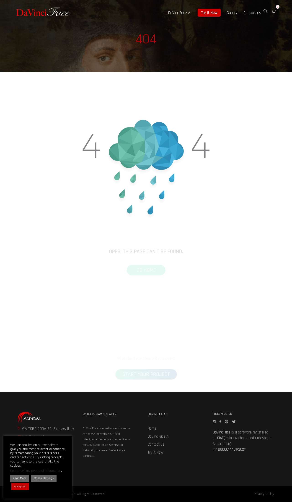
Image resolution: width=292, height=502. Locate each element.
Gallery (232, 12)
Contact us (252, 12)
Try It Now (209, 12)
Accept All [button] (20, 486)
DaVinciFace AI (179, 12)
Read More (19, 478)
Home (152, 428)
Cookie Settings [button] (44, 478)
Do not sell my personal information (35, 471)
